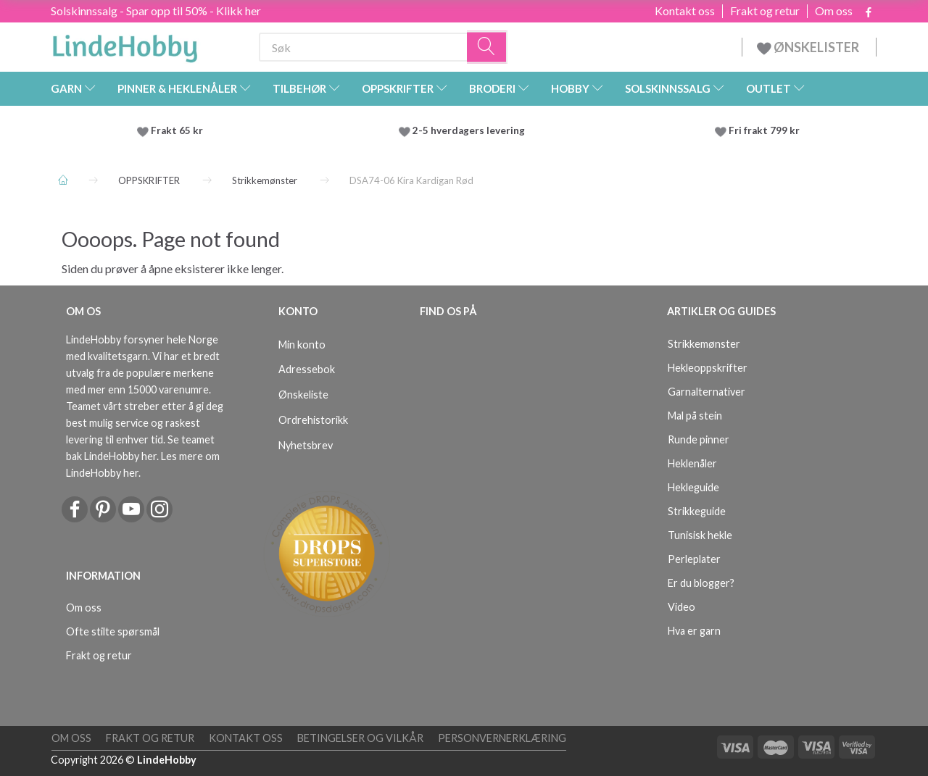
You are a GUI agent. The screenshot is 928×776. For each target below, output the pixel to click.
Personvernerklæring (502, 738)
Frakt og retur (765, 10)
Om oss (834, 10)
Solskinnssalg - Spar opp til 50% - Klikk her (156, 10)
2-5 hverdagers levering (471, 130)
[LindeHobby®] (125, 44)
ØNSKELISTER (809, 47)
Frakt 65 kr (177, 130)
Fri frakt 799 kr (763, 130)
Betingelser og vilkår (360, 738)
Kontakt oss (685, 10)
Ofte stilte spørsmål (113, 631)
